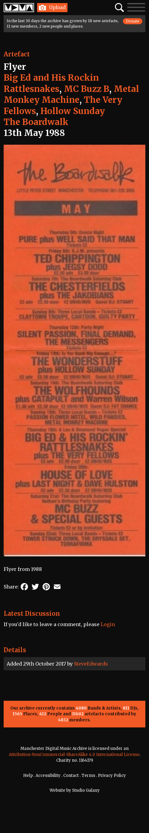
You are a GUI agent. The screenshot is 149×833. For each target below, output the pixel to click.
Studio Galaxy (86, 790)
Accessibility (48, 775)
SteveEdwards (91, 664)
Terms (88, 775)
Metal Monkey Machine (71, 94)
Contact (71, 775)
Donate (132, 21)
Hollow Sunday (72, 111)
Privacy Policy (112, 775)
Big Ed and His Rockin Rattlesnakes (51, 83)
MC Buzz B (86, 88)
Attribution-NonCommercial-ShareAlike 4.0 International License (74, 754)
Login (108, 624)
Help (28, 775)
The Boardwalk (36, 121)
